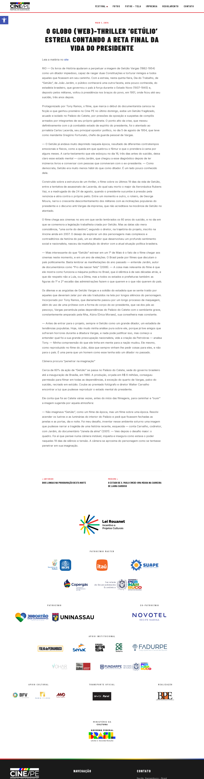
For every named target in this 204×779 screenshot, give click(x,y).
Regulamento (170, 6)
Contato (189, 6)
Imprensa (151, 6)
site (66, 59)
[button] (4, 20)
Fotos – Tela (133, 6)
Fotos (116, 6)
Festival (100, 6)
